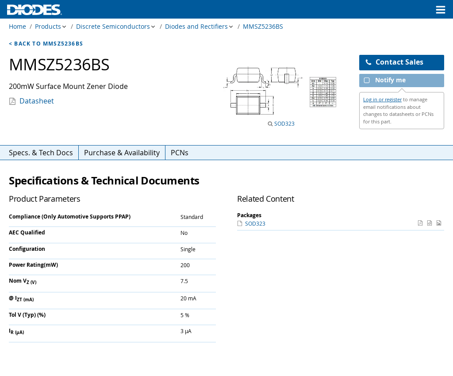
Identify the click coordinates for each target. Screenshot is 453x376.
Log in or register (382, 99)
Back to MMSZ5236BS (48, 43)
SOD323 (284, 123)
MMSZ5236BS (263, 26)
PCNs (179, 152)
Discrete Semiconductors (113, 26)
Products (48, 26)
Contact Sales (394, 62)
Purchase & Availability (122, 152)
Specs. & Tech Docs (41, 152)
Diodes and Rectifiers (196, 26)
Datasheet (36, 101)
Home (17, 26)
